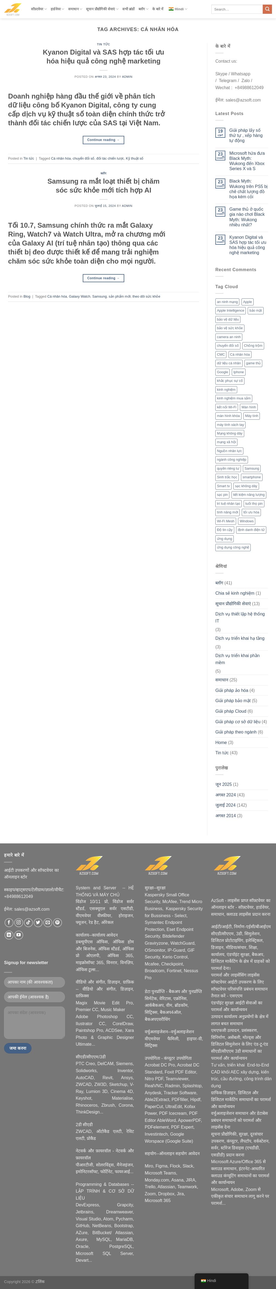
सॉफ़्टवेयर (39, 9)
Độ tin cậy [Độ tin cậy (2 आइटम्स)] (225, 530)
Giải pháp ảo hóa (231, 690)
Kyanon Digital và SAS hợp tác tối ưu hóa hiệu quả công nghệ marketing (247, 245)
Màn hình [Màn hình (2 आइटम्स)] (249, 407)
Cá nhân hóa (61, 158)
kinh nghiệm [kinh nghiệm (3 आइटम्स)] (226, 390)
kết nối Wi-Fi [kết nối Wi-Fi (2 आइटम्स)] (226, 407)
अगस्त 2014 (225, 815)
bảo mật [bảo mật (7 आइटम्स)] (255, 310)
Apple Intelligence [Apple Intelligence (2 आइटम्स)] (230, 310)
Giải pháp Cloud (230, 711)
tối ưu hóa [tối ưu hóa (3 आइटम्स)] (251, 512)
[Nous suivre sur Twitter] (38, 922)
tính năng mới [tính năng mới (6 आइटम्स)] (227, 512)
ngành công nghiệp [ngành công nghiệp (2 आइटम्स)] (231, 459)
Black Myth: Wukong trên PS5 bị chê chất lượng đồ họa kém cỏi (248, 189)
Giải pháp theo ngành (236, 732)
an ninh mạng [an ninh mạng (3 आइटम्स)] (227, 302)
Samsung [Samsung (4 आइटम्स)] (251, 468)
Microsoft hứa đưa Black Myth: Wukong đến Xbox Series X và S (247, 161)
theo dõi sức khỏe (146, 296)
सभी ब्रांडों (128, 9)
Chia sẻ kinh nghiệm (234, 593)
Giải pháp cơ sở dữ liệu (237, 721)
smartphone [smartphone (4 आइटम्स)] (252, 477)
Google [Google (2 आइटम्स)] (222, 372)
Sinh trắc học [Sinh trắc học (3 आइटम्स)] (227, 477)
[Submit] (267, 9)
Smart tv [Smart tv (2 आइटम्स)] (223, 486)
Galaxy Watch (79, 296)
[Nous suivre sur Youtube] (18, 935)
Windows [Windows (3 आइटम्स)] (247, 521)
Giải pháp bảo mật (233, 700)
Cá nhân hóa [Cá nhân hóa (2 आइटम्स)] (240, 354)
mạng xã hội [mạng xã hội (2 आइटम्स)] (226, 442)
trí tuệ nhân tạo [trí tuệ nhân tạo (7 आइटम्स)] (228, 504)
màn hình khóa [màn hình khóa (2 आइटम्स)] (228, 416)
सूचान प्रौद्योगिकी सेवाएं (102, 9)
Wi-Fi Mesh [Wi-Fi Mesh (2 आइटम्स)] (225, 521)
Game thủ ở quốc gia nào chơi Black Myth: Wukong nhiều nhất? (247, 217)
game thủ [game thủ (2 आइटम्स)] (253, 363)
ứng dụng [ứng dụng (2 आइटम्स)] (224, 539)
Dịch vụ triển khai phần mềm (237, 659)
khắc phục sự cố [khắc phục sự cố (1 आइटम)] (230, 381)
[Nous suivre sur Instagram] (18, 922)
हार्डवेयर (57, 9)
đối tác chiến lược (110, 158)
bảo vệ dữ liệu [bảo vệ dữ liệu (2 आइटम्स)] (228, 319)
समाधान (75, 9)
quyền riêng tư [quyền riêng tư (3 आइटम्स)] (228, 468)
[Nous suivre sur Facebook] (9, 922)
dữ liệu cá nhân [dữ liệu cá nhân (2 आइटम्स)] (229, 363)
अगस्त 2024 (225, 795)
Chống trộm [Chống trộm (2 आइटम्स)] (253, 346)
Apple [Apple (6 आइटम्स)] (247, 302)
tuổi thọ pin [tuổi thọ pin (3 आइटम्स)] (254, 504)
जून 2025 (223, 784)
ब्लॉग (144, 9)
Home (221, 742)
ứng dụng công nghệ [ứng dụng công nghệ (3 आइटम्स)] (233, 547)
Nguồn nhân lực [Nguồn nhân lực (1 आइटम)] (229, 451)
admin (127, 76)
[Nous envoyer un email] (47, 922)
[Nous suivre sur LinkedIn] (9, 935)
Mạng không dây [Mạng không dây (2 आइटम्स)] (230, 433)
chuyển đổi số (84, 158)
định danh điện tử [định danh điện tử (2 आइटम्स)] (251, 530)
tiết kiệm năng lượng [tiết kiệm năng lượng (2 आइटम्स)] (249, 495)
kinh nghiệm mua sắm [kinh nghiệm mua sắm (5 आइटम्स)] (234, 398)
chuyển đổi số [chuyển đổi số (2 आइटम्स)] (228, 346)
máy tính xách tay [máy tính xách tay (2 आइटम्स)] (230, 425)
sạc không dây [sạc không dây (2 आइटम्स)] (246, 486)
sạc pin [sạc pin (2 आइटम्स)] (222, 495)
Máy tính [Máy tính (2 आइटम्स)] (251, 416)
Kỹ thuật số (134, 158)
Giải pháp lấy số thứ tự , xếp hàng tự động (246, 135)
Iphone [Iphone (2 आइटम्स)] (238, 372)
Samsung (99, 296)
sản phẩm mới (119, 296)
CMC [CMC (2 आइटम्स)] (221, 354)
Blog (26, 296)
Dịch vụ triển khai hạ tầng (239, 638)
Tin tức (103, 44)
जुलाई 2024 (225, 805)
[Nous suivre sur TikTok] (28, 922)
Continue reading (103, 140)
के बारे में (158, 9)
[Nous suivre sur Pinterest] (57, 922)
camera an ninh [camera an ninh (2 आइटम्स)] (229, 337)
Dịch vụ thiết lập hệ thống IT (240, 617)
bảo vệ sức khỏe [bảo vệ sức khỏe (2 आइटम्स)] (230, 328)
